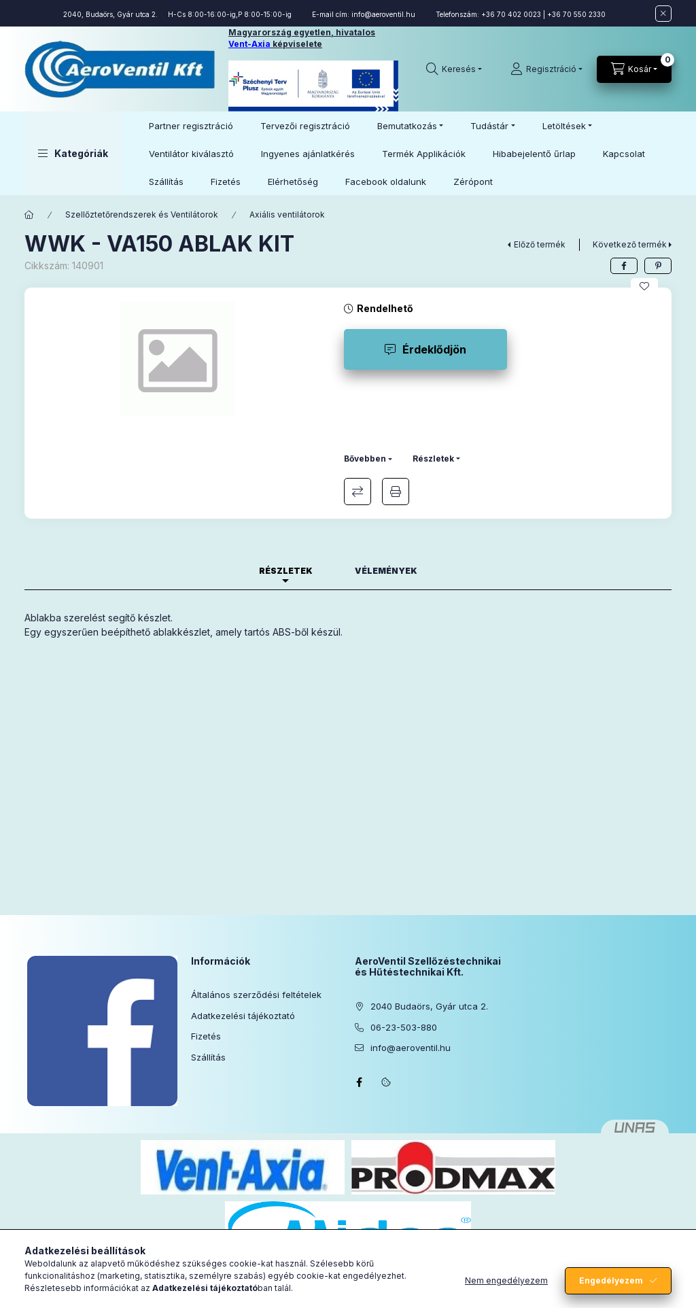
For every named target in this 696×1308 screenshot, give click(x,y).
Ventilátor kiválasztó (191, 153)
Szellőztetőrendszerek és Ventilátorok (141, 214)
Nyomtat (395, 491)
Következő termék (630, 244)
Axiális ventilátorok (287, 214)
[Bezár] (663, 13)
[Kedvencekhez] (644, 286)
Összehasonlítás (357, 491)
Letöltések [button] (564, 125)
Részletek (433, 458)
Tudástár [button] (489, 125)
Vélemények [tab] (386, 571)
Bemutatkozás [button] (407, 125)
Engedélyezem (611, 1280)
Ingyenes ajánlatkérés (308, 153)
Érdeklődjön (434, 349)
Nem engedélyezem (506, 1280)
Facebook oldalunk (385, 181)
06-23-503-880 (403, 1027)
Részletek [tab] (286, 571)
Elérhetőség (293, 181)
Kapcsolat (624, 153)
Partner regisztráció (191, 125)
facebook (358, 1082)
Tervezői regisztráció (305, 125)
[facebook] (624, 266)
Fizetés (226, 181)
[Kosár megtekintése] (634, 69)
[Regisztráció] (546, 69)
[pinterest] (658, 266)
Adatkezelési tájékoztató (243, 1015)
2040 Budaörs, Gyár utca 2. (429, 1006)
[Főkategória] (29, 215)
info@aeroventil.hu (383, 14)
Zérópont (473, 181)
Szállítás (166, 181)
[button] (73, 153)
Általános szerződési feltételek (256, 994)
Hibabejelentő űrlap (534, 153)
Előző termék (540, 244)
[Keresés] (454, 69)
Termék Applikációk (424, 153)
